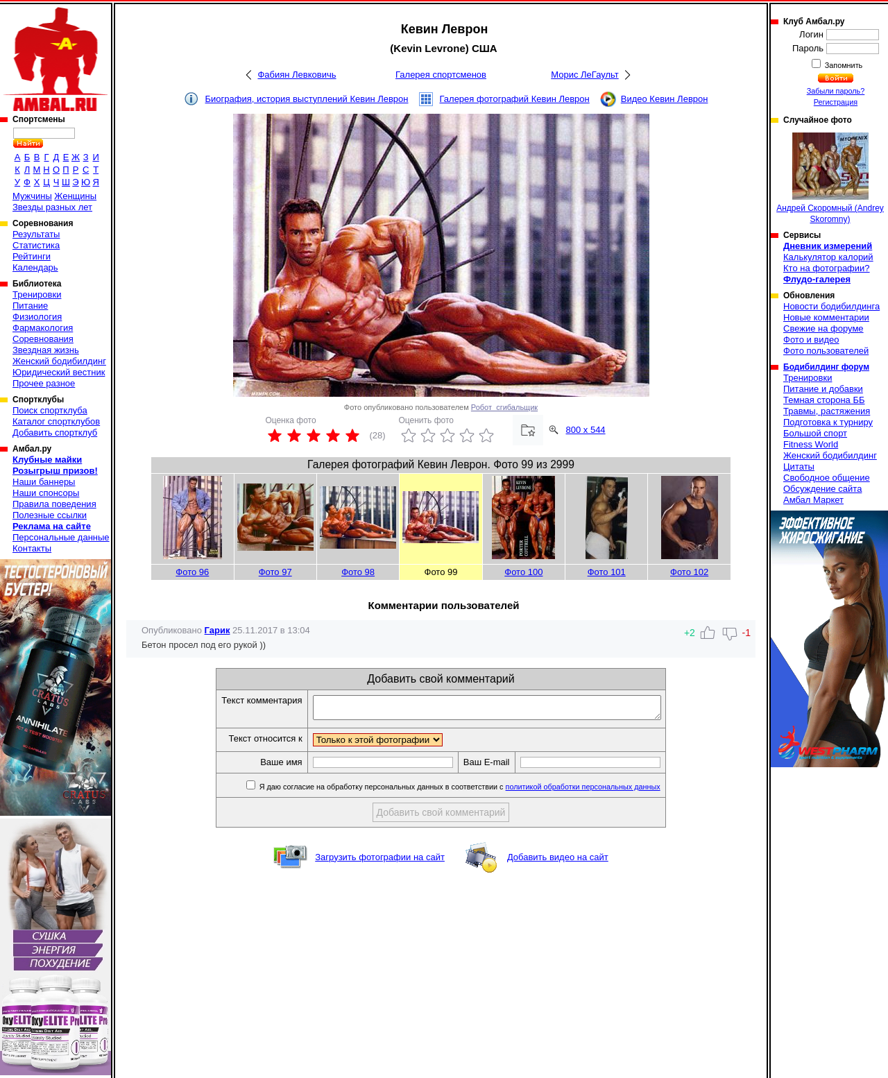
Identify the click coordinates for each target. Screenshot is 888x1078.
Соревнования (43, 339)
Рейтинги (31, 256)
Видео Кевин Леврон (664, 99)
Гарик (217, 630)
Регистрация (835, 102)
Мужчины (32, 196)
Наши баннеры (43, 482)
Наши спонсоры (45, 493)
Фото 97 (275, 572)
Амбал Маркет (813, 500)
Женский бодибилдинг (59, 361)
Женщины (75, 196)
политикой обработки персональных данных (604, 791)
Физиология (37, 316)
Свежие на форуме (823, 328)
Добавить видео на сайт (557, 861)
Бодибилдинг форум (826, 367)
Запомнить (843, 65)
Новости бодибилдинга (831, 306)
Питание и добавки (823, 389)
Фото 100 (523, 572)
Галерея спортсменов (440, 74)
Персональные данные (61, 537)
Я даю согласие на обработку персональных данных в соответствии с (479, 791)
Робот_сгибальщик (504, 407)
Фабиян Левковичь (296, 74)
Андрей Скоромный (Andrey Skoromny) (830, 178)
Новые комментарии (826, 317)
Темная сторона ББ (824, 400)
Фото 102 (689, 572)
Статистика (36, 245)
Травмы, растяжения (826, 411)
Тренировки (36, 294)
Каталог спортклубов (56, 421)
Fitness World (810, 444)
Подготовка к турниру (828, 422)
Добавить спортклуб (54, 432)
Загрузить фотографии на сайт (380, 861)
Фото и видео (811, 339)
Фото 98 (358, 572)
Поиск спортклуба (49, 410)
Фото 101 (607, 572)
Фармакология (42, 328)
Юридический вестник (58, 372)
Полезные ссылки (49, 515)
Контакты (31, 548)
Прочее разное (43, 383)
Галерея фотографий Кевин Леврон (515, 99)
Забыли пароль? (836, 91)
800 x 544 (586, 430)
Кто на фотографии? (826, 268)
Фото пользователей (826, 350)
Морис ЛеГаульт (584, 74)
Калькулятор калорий (828, 257)
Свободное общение (826, 477)
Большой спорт (815, 433)
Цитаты (798, 466)
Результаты (36, 234)
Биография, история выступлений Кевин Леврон (307, 99)
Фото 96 (192, 572)
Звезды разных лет (52, 207)
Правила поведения (54, 504)
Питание (30, 305)
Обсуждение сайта (822, 489)
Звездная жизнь (45, 350)
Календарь (35, 267)
